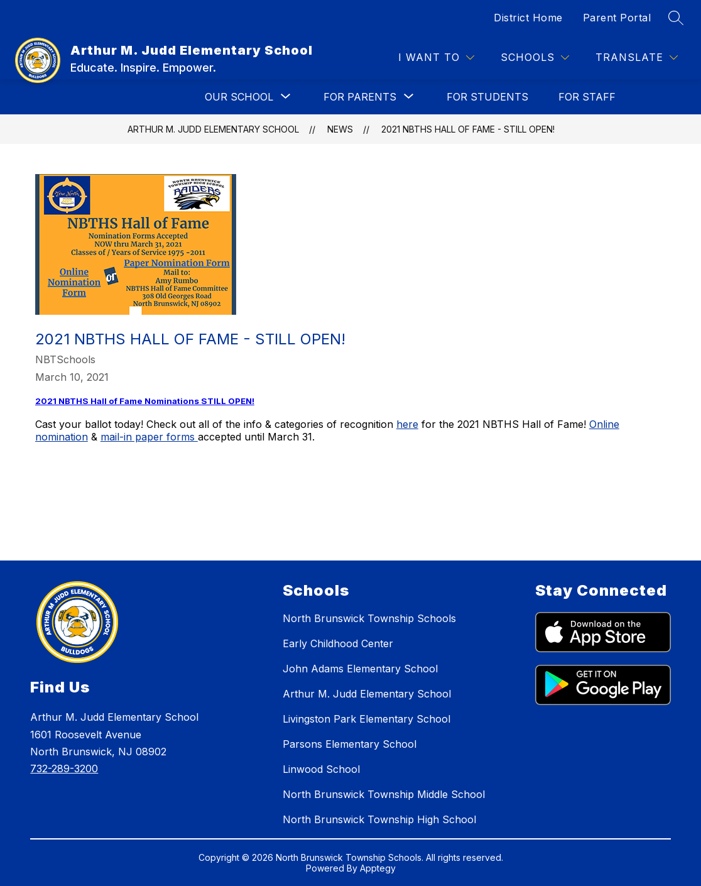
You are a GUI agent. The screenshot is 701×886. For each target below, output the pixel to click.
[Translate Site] (636, 57)
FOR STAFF (587, 96)
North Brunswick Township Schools (369, 618)
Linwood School (321, 769)
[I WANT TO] (436, 57)
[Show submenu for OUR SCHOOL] (239, 96)
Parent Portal (617, 17)
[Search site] (675, 17)
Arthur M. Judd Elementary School (213, 129)
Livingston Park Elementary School (366, 719)
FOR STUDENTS (487, 96)
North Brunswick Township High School (379, 819)
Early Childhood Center (338, 643)
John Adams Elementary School (360, 668)
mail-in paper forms (149, 436)
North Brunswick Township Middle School (384, 794)
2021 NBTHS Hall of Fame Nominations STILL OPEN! (144, 401)
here (407, 424)
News (340, 129)
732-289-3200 (64, 768)
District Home (528, 17)
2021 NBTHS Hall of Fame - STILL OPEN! (468, 129)
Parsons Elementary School (349, 744)
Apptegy (378, 868)
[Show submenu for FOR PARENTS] (359, 96)
